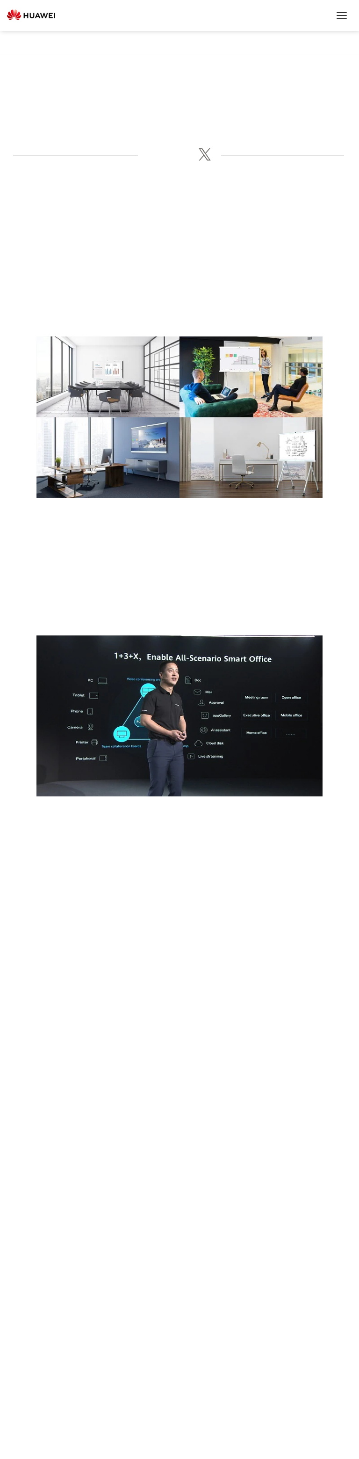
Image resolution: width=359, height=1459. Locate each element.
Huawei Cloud (179, 1352)
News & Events (179, 42)
